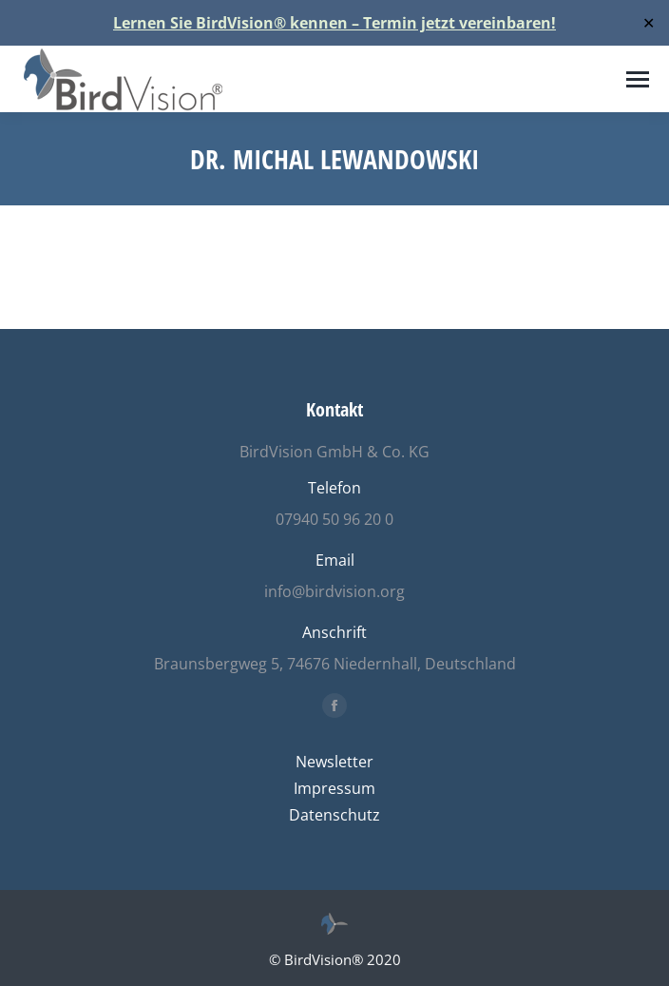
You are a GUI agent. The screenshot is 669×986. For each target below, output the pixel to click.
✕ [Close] (648, 23)
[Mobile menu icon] (637, 79)
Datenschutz (334, 814)
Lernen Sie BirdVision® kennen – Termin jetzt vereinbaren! (334, 22)
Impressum (334, 788)
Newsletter (334, 761)
